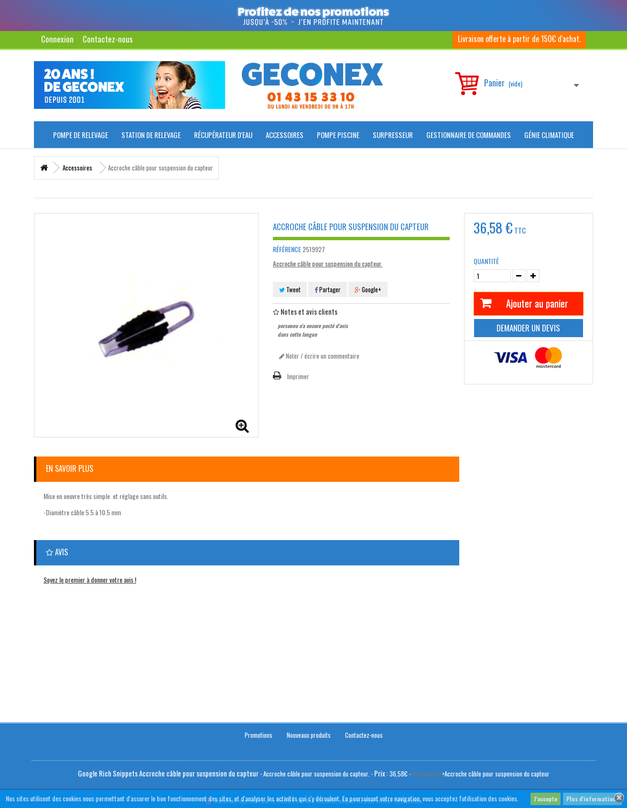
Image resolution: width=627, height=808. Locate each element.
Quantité (486, 261)
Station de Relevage (151, 134)
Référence (287, 249)
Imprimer (298, 376)
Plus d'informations (592, 799)
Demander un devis (528, 328)
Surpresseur (393, 134)
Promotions (258, 732)
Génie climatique (549, 134)
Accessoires (284, 134)
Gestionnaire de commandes (468, 134)
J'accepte (545, 799)
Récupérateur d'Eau (223, 134)
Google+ (368, 289)
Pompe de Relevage (80, 134)
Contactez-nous (108, 39)
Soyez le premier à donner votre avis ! (89, 579)
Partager (327, 289)
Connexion (57, 39)
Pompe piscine (338, 134)
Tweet (290, 289)
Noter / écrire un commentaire (319, 356)
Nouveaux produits (309, 732)
